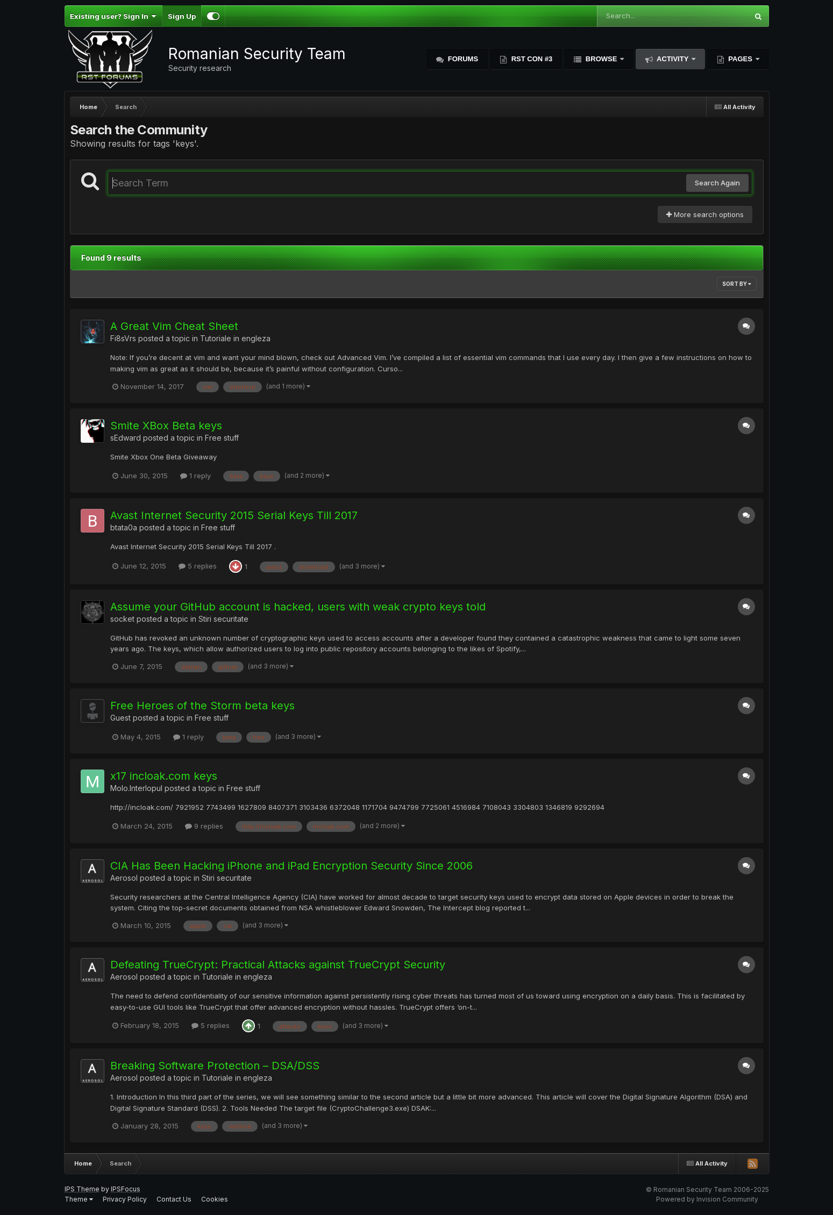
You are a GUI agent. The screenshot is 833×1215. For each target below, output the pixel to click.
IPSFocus (125, 1189)
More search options (705, 214)
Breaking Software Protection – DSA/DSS (214, 1065)
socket (122, 618)
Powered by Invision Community (707, 1199)
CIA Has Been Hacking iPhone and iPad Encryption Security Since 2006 (291, 865)
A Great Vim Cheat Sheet (174, 326)
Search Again (717, 182)
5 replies (198, 566)
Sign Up (182, 16)
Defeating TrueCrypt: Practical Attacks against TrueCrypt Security (277, 964)
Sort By (736, 284)
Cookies (214, 1199)
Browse (601, 59)
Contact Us (173, 1199)
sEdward (125, 437)
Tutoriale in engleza (235, 338)
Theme (79, 1199)
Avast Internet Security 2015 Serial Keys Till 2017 (234, 515)
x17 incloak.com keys (163, 776)
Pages (740, 59)
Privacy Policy (125, 1199)
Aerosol (124, 877)
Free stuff (222, 437)
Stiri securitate (223, 618)
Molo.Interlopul (136, 788)
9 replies (204, 826)
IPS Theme (82, 1189)
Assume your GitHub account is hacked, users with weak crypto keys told (298, 606)
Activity (672, 59)
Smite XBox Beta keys (166, 425)
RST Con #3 (530, 59)
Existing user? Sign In (113, 16)
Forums (462, 59)
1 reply (195, 475)
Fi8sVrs (123, 338)
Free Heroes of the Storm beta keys (202, 705)
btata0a (123, 527)
